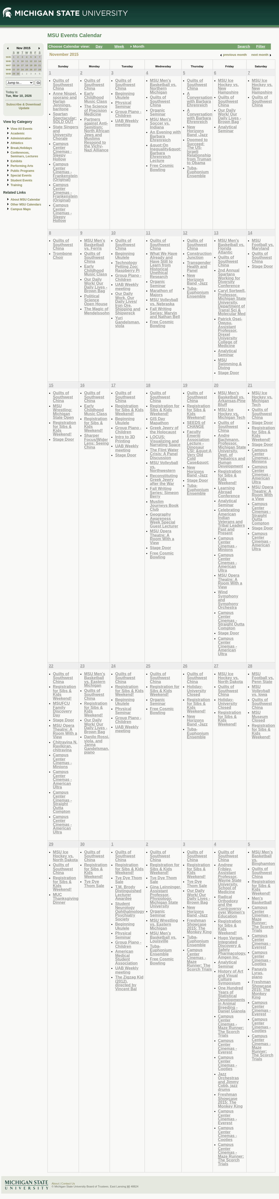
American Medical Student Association (126, 957)
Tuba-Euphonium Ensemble (198, 172)
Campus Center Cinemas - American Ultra (227, 562)
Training (16, 185)
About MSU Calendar (25, 199)
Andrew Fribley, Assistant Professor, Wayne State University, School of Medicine (229, 878)
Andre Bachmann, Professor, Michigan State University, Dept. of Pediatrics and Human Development (232, 450)
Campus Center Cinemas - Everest (227, 1046)
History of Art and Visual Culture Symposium (230, 977)
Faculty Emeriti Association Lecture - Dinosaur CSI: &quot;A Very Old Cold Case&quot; (199, 447)
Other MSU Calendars (26, 204)
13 (35, 61)
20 (35, 65)
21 (39, 65)
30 (18, 73)
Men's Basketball (262, 900)
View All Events (21, 129)
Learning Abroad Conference (229, 492)
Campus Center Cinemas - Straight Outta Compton (231, 620)
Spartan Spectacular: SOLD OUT (65, 118)
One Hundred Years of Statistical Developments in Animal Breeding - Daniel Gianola (232, 999)
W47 (8, 65)
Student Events (21, 180)
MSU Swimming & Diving (230, 364)
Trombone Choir (62, 255)
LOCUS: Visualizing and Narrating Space (165, 441)
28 (39, 69)
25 (26, 69)
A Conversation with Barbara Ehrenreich (199, 99)
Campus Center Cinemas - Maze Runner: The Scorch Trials (199, 959)
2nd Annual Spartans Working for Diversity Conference (229, 278)
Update (24, 108)
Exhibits (16, 161)
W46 (8, 61)
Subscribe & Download (23, 104)
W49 (8, 73)
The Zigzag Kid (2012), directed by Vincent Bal (129, 983)
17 (22, 65)
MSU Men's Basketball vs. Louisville (163, 937)
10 (22, 61)
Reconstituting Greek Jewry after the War (164, 479)
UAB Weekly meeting (126, 122)
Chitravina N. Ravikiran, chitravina (65, 746)
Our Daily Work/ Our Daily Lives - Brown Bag (229, 116)
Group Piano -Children (128, 113)
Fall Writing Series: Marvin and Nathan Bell (165, 313)
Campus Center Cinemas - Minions (227, 544)
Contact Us (68, 1183)
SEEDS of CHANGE (196, 424)
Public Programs (22, 171)
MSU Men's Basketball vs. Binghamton (263, 858)
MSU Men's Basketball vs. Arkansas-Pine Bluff (232, 399)
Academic (18, 133)
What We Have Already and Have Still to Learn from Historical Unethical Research (163, 265)
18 (26, 65)
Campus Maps (21, 209)
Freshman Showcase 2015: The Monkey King (199, 926)
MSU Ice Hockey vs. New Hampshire (228, 86)
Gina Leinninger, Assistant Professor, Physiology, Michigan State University (165, 896)
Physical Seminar (123, 104)
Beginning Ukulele (124, 95)
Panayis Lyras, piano (259, 973)
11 (26, 61)
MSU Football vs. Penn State (263, 678)
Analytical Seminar (227, 129)
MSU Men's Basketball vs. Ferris (94, 244)
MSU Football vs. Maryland (263, 244)
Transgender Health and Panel (199, 266)
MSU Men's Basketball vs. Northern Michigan (163, 86)
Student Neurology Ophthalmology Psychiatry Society (129, 911)
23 (18, 69)
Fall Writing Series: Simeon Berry (164, 492)
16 (18, 65)
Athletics (17, 143)
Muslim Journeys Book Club (164, 505)
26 (31, 69)
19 (31, 65)
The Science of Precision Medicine (95, 110)
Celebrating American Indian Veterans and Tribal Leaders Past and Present (231, 521)
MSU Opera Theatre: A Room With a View (162, 537)
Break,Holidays (21, 148)
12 (31, 61)
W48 (8, 69)
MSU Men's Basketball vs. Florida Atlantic (231, 246)
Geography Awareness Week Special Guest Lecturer (164, 520)
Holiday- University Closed (196, 690)
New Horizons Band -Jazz (197, 131)
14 (39, 61)
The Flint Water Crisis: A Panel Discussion (164, 454)
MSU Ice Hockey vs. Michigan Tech (231, 413)
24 (22, 69)
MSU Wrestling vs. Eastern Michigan (164, 924)
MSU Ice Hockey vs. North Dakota (230, 678)
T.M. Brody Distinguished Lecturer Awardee (128, 893)
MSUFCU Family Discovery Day (62, 709)
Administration (21, 138)
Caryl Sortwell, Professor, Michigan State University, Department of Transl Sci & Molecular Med (232, 302)
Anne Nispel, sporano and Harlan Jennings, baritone (65, 101)
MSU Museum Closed (260, 716)
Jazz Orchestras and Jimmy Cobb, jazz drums (228, 1082)
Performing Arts (22, 166)
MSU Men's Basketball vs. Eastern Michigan (94, 680)
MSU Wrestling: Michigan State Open (63, 412)
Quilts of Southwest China (63, 84)
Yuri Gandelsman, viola (127, 322)
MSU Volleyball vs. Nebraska (164, 301)
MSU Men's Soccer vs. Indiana (160, 123)
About (55, 1183)
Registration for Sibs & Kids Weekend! (64, 428)
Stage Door (228, 372)
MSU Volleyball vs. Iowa (261, 690)
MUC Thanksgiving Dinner (65, 898)
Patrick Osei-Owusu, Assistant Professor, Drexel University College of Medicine (230, 332)
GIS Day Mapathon (159, 420)
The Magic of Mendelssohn (96, 311)
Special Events (21, 175)
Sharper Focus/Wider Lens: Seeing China (96, 441)
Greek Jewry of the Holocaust (164, 429)
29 (13, 73)
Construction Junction (199, 255)
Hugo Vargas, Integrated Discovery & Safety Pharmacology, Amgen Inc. (232, 947)
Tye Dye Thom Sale (94, 883)
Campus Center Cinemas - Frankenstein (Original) (65, 172)
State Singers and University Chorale (65, 133)
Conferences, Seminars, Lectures (24, 154)
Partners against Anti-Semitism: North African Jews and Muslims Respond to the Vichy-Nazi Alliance (96, 134)
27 (35, 69)
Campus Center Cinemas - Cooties (227, 1063)
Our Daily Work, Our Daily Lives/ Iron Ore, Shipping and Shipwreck (127, 303)
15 (13, 65)
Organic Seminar (158, 112)
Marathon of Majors (161, 292)
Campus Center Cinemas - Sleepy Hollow (62, 151)
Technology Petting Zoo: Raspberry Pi (127, 266)
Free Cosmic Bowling (162, 167)
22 (13, 69)
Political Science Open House (95, 300)
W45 (8, 57)
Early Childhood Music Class (95, 97)
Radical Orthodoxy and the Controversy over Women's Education (231, 906)
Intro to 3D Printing (125, 439)
